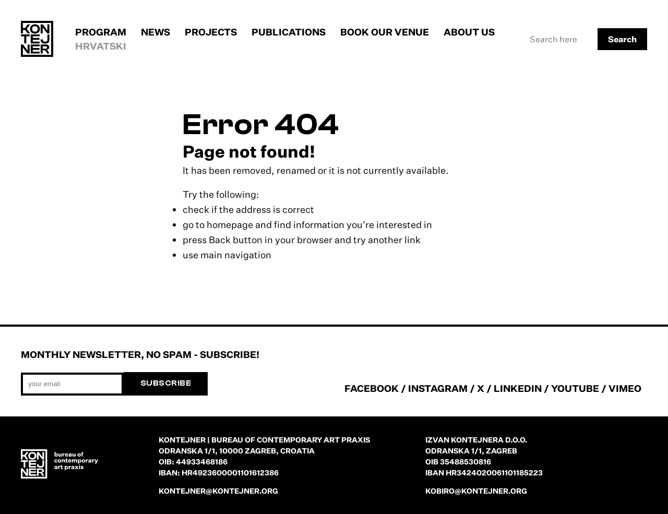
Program (100, 32)
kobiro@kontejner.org (476, 490)
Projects (211, 32)
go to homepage (218, 224)
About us (469, 32)
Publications (289, 32)
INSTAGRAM (438, 388)
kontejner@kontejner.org (218, 490)
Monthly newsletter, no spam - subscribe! (140, 354)
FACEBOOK (371, 388)
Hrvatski (100, 46)
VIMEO (625, 388)
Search (622, 39)
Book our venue (384, 32)
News (155, 32)
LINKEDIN (518, 388)
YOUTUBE (575, 388)
